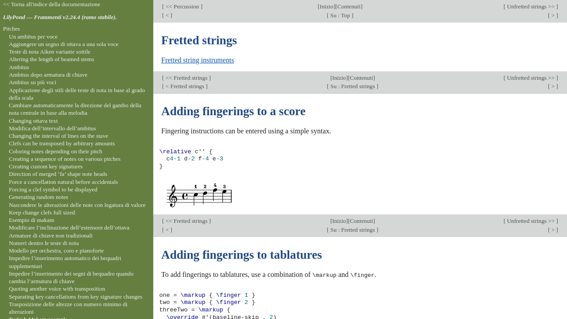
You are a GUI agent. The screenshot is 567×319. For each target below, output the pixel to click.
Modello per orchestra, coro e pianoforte (56, 250)
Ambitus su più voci (32, 82)
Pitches (11, 28)
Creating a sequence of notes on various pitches (64, 159)
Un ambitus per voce (33, 36)
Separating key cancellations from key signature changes (75, 296)
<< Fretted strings (186, 77)
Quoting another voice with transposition (57, 288)
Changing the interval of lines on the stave (58, 135)
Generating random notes (38, 197)
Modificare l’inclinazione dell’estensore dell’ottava (69, 227)
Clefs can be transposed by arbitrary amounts (62, 143)
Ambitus (19, 67)
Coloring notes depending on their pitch (55, 151)
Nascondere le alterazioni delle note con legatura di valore (77, 205)
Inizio (327, 6)
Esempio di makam (31, 220)
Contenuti (349, 6)
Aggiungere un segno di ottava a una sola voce (64, 44)
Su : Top (340, 15)
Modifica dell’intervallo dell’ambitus (52, 128)
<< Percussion (182, 6)
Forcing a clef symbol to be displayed (53, 189)
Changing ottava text (33, 120)
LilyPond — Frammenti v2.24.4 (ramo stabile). (60, 17)
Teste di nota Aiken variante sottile (49, 51)
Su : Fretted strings (353, 86)
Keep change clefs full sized (42, 212)
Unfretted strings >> (530, 6)
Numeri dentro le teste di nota (44, 243)
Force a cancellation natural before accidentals (63, 182)
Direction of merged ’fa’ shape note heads (58, 174)
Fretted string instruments (197, 60)
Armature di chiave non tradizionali (51, 235)
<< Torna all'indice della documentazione (52, 4)
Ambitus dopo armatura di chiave (48, 74)
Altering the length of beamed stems (51, 59)
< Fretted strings (185, 86)
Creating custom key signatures (46, 166)
